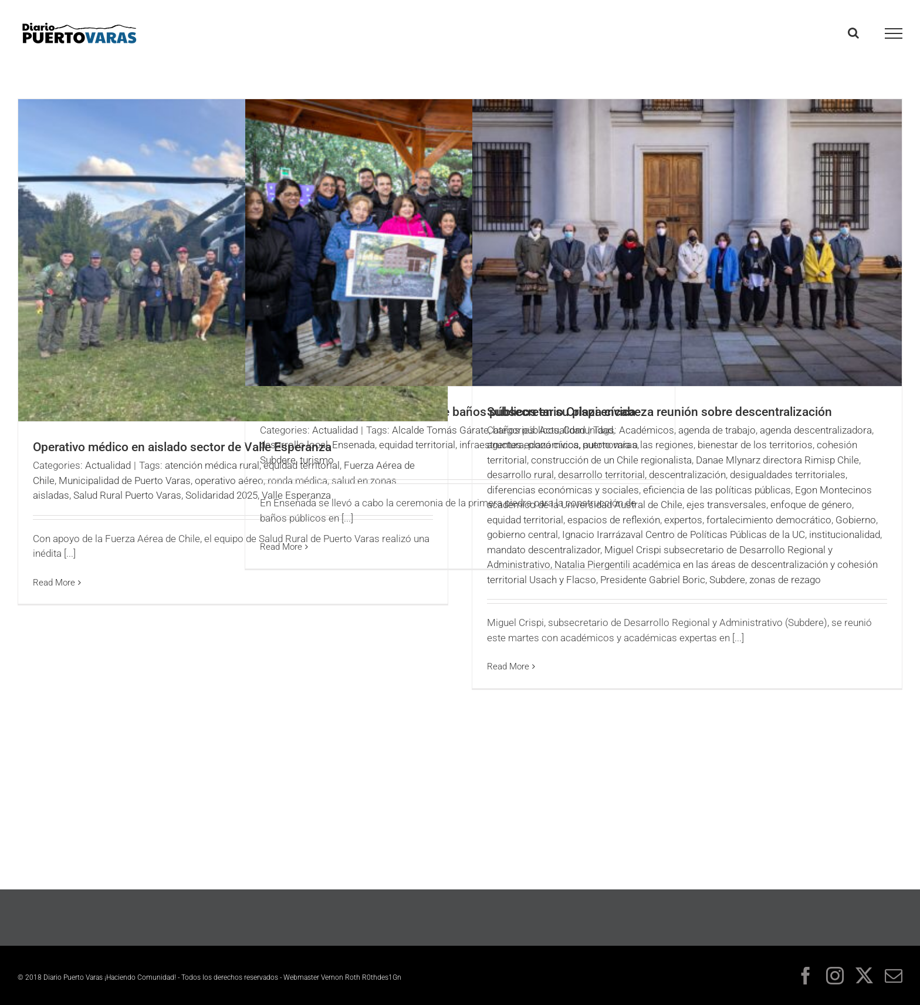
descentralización (687, 474)
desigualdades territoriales (787, 474)
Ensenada (353, 445)
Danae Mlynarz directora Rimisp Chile (777, 460)
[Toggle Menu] (894, 33)
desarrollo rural (520, 474)
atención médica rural (212, 465)
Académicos (646, 430)
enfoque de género (811, 504)
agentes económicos (533, 445)
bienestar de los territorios (755, 445)
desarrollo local (294, 445)
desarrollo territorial (601, 474)
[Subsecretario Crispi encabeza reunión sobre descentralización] (687, 242)
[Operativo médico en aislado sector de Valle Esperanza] (233, 260)
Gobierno (856, 520)
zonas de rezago (785, 580)
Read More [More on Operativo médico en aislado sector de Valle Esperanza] (54, 582)
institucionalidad (844, 534)
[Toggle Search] (853, 33)
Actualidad (108, 465)
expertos (683, 520)
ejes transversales (726, 504)
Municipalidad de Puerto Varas (125, 480)
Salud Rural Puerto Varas (127, 495)
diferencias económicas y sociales (563, 490)
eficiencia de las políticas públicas (717, 490)
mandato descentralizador (543, 550)
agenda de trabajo (717, 430)
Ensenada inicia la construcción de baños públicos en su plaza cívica (447, 412)
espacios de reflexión (613, 520)
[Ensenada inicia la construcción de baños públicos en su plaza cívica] (460, 242)
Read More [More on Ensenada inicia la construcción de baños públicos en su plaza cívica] (281, 547)
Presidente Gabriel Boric (652, 580)
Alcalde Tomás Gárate (440, 430)
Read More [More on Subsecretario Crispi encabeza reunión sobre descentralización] (508, 666)
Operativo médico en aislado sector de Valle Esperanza (182, 447)
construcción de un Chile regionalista (611, 460)
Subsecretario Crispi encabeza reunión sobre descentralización (659, 412)
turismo (317, 460)
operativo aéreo (229, 480)
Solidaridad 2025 (221, 495)
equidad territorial (417, 445)
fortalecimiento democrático (768, 520)
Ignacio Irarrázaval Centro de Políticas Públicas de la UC (683, 534)
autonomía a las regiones (638, 445)
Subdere (278, 460)
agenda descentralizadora (816, 430)
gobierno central (522, 534)
